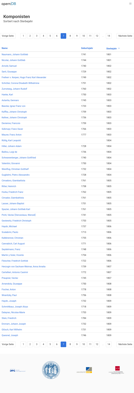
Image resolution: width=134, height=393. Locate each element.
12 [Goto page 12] (97, 36)
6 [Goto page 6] (56, 36)
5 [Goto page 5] (50, 36)
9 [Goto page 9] (77, 36)
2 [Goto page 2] (30, 36)
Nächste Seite (125, 36)
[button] (130, 3)
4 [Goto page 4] (43, 36)
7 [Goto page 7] (63, 36)
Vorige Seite (8, 36)
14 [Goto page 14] (109, 36)
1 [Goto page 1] (23, 36)
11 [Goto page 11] (90, 36)
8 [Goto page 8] (70, 36)
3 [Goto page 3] (36, 36)
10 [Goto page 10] (83, 36)
